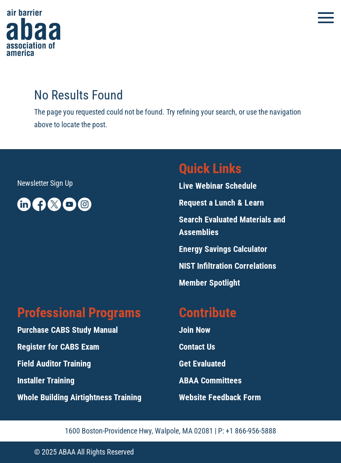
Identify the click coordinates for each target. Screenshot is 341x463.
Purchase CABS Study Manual (67, 330)
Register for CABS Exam (58, 347)
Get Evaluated (202, 364)
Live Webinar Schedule (218, 186)
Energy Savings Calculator (223, 249)
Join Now (194, 330)
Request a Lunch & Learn (221, 203)
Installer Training (46, 380)
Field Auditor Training (54, 364)
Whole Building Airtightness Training (79, 397)
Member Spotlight (209, 283)
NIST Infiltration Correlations (227, 266)
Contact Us (197, 347)
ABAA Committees (210, 380)
